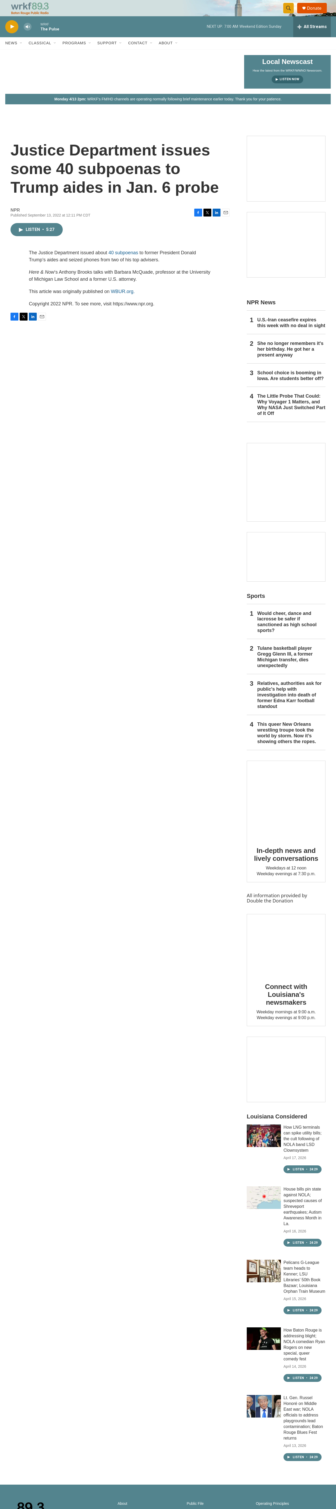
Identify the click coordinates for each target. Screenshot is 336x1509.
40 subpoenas (123, 264)
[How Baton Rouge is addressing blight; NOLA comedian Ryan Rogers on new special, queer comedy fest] (264, 1350)
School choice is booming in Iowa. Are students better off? (290, 386)
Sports (256, 607)
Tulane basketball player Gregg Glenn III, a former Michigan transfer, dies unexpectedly (285, 668)
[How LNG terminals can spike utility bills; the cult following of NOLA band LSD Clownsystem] (264, 1147)
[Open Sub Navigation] (21, 54)
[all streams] (312, 38)
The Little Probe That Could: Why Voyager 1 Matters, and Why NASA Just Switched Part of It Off (291, 416)
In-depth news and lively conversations (286, 866)
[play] (12, 38)
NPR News (261, 313)
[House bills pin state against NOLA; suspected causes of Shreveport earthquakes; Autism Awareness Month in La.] (264, 1209)
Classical (40, 54)
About (166, 54)
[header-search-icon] (291, 14)
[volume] (27, 38)
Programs (74, 54)
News (11, 54)
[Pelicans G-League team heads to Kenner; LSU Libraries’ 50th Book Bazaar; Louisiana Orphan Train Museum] (264, 1282)
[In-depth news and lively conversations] (286, 811)
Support (107, 54)
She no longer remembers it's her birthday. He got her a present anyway (290, 360)
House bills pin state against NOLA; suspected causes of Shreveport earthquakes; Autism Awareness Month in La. (303, 1217)
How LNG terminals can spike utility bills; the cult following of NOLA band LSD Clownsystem (303, 1150)
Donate (317, 14)
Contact (138, 54)
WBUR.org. (123, 303)
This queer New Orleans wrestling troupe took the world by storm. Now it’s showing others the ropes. (286, 744)
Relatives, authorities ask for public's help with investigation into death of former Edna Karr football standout (289, 706)
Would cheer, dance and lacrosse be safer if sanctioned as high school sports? (287, 633)
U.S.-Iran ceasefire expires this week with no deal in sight (291, 333)
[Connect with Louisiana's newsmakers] (286, 956)
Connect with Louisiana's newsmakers (286, 1006)
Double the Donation (270, 912)
